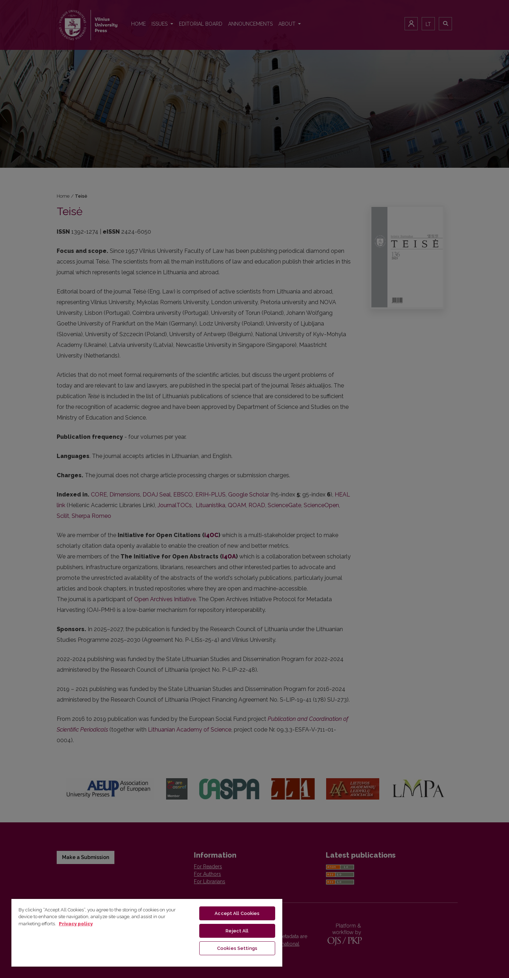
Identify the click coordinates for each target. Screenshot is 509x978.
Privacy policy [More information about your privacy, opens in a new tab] (76, 923)
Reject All (237, 930)
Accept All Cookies (237, 913)
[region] (146, 932)
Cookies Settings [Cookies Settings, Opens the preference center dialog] (237, 948)
